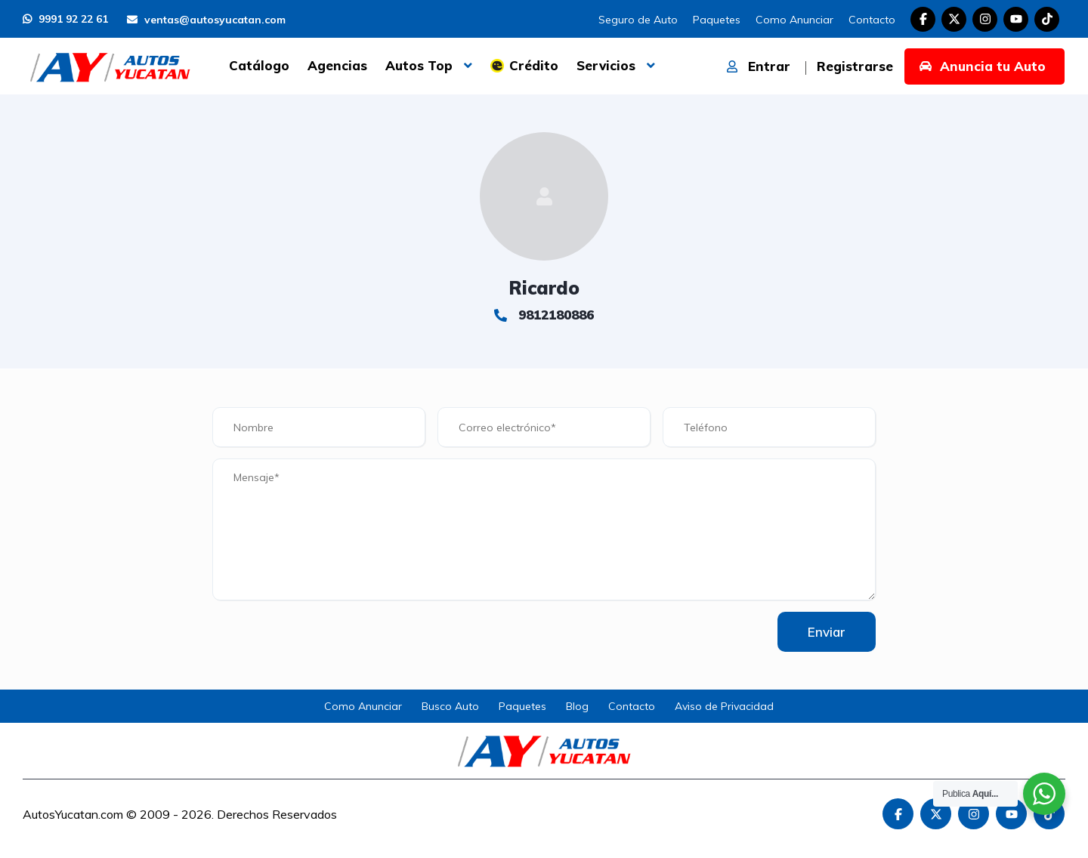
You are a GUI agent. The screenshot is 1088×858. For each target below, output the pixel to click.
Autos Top (419, 65)
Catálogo (259, 65)
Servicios (605, 65)
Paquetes (716, 19)
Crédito (533, 65)
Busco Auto (450, 706)
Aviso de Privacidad (724, 706)
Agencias (337, 65)
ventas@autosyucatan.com (206, 19)
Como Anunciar (794, 19)
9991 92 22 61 (65, 19)
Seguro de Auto (638, 19)
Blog (577, 706)
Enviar (826, 632)
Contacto (871, 19)
